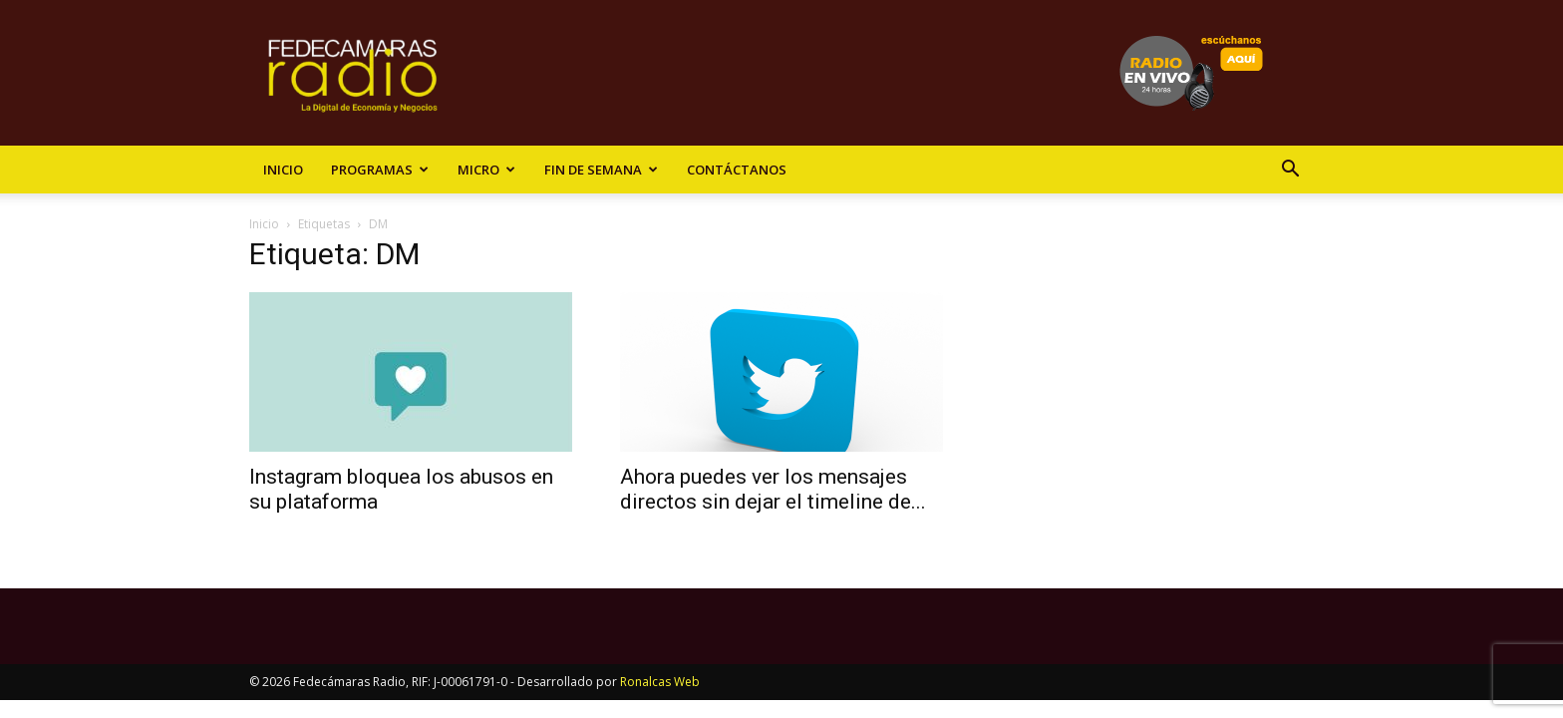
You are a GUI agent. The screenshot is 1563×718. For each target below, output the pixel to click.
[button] (1290, 171)
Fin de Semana (601, 170)
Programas (380, 170)
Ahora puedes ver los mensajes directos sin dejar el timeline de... (773, 489)
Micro (486, 170)
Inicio (283, 170)
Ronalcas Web (660, 681)
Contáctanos (736, 170)
